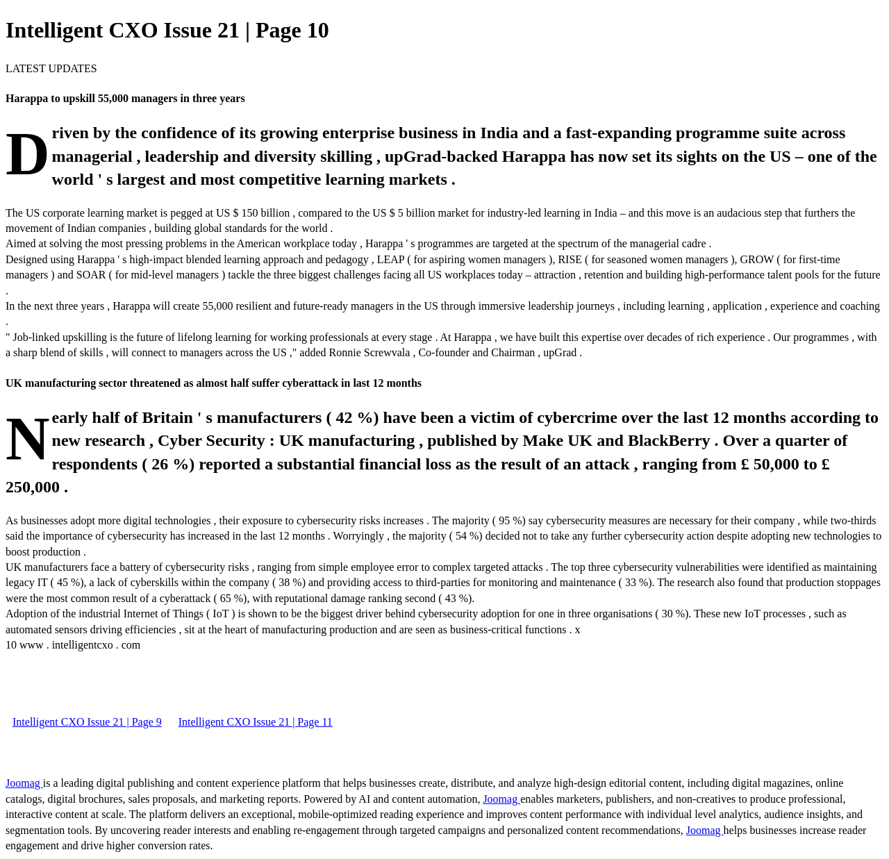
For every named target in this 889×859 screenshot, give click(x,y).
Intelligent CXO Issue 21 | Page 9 (87, 722)
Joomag (24, 783)
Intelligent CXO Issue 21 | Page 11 (255, 722)
